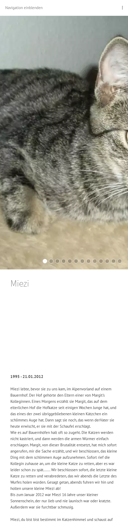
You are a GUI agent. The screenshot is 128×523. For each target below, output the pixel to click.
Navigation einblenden (24, 7)
